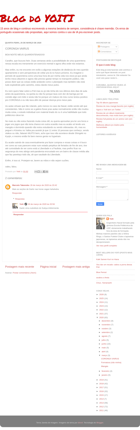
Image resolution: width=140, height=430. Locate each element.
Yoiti (22, 204)
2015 (101, 395)
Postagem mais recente (19, 266)
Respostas (20, 199)
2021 (101, 314)
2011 (101, 410)
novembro (106, 325)
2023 (101, 306)
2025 (101, 298)
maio (104, 348)
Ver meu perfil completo (106, 246)
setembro (106, 332)
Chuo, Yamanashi (104, 283)
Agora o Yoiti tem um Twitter (108, 110)
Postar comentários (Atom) (24, 273)
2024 (101, 302)
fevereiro (106, 371)
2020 (101, 317)
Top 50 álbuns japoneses (107, 103)
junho (104, 344)
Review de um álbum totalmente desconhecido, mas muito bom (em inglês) (114, 114)
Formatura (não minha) (111, 362)
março (105, 355)
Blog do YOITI (37, 18)
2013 (101, 403)
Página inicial (48, 266)
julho (104, 340)
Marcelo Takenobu (20, 185)
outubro (105, 328)
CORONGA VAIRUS (110, 359)
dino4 (80, 423)
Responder (17, 193)
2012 (101, 407)
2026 (101, 294)
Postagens (104, 47)
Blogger (100, 423)
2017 (101, 387)
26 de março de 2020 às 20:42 (43, 185)
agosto (105, 336)
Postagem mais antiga (76, 266)
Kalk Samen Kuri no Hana (107, 259)
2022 (101, 310)
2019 (101, 380)
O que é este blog (106, 65)
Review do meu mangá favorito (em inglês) (115, 106)
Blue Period (101, 272)
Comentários (104, 52)
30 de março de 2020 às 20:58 (41, 204)
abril (104, 351)
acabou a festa (102, 277)
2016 (101, 391)
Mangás (104, 366)
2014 (101, 399)
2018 (101, 384)
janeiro (105, 375)
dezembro (106, 321)
